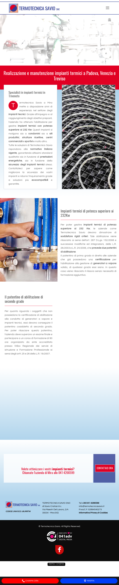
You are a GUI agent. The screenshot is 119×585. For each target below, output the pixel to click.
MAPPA (89, 580)
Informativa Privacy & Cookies (93, 513)
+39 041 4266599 (90, 503)
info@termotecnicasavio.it (91, 506)
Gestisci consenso (56, 564)
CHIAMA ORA (30, 580)
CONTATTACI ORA (105, 468)
